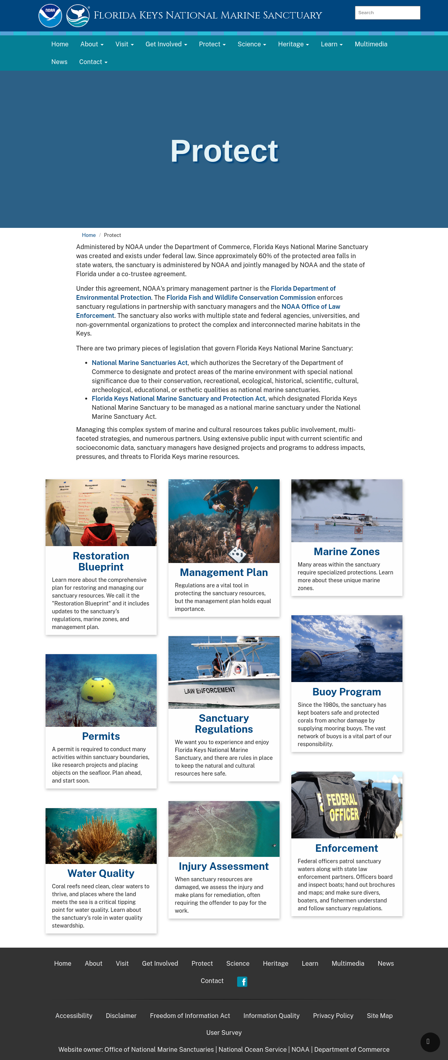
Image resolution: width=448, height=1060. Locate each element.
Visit (122, 963)
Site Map (380, 1016)
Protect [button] (212, 44)
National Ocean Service (253, 1049)
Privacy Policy (333, 1016)
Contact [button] (93, 62)
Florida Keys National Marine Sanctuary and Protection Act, (179, 398)
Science (237, 963)
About (93, 963)
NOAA (300, 1049)
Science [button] (252, 44)
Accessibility (74, 1016)
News (59, 62)
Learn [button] (332, 44)
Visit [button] (124, 44)
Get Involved (160, 963)
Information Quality (271, 1016)
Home (60, 44)
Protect (202, 963)
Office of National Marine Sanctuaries (159, 1049)
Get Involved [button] (166, 44)
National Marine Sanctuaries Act (140, 363)
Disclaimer (121, 1016)
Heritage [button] (293, 44)
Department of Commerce (351, 1049)
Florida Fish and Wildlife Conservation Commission (241, 297)
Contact (212, 981)
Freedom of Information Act (190, 1016)
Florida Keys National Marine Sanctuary (207, 15)
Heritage (275, 963)
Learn (310, 963)
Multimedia (371, 44)
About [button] (92, 44)
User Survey (224, 1032)
